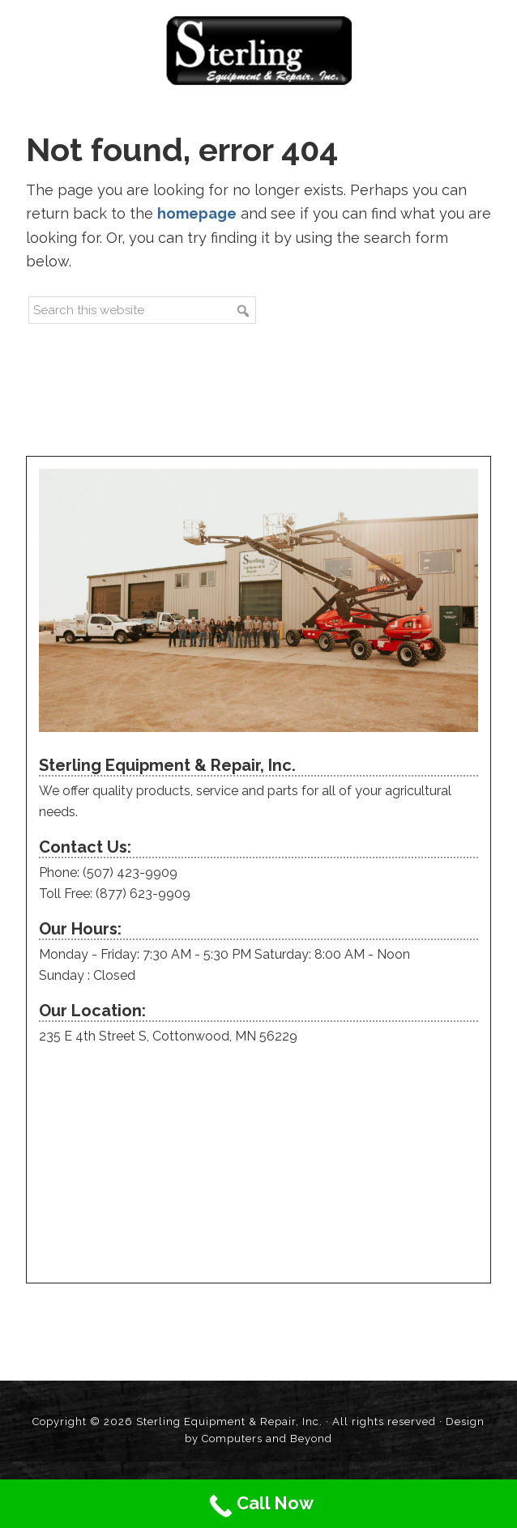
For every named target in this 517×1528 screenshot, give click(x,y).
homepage (197, 213)
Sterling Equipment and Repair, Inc (259, 50)
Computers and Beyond (267, 1438)
